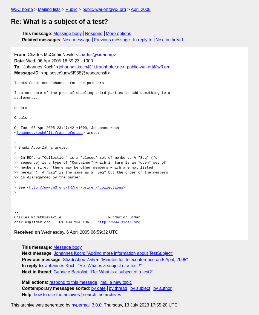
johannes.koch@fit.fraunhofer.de (90, 67)
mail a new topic (116, 282)
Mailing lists (49, 9)
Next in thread (169, 39)
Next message (77, 39)
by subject (140, 288)
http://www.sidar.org (118, 222)
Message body (67, 33)
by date (98, 288)
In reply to (142, 39)
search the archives (102, 294)
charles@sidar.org (96, 54)
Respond (94, 33)
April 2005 (141, 9)
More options (118, 33)
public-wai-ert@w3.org (104, 9)
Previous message (112, 39)
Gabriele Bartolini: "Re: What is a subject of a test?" (103, 272)
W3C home (22, 9)
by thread (118, 288)
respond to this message (73, 282)
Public (71, 9)
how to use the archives (57, 294)
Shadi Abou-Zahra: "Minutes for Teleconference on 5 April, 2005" (125, 259)
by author (162, 288)
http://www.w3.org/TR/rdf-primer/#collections (76, 187)
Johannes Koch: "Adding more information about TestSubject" (113, 253)
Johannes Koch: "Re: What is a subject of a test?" (93, 265)
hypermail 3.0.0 (86, 305)
